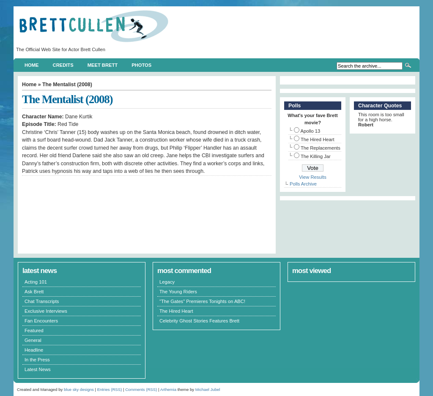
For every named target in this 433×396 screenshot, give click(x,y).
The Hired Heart (317, 139)
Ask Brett (34, 291)
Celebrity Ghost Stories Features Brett (199, 320)
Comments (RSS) (141, 389)
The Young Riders (178, 291)
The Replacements (320, 147)
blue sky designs (79, 389)
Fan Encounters (41, 320)
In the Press (37, 359)
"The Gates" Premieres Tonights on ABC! (202, 301)
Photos (141, 65)
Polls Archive (303, 183)
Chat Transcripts (42, 301)
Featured (34, 330)
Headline (34, 349)
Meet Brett (103, 65)
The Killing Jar (316, 156)
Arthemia (168, 389)
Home (32, 65)
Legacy (167, 281)
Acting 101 (36, 281)
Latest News (38, 369)
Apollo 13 (311, 131)
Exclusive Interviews (46, 311)
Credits (63, 65)
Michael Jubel (207, 389)
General (33, 340)
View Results (312, 177)
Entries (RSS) (109, 389)
